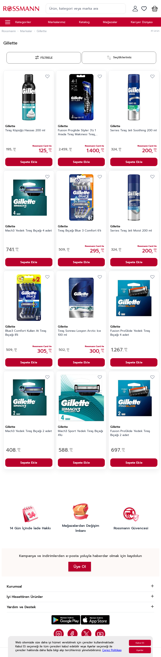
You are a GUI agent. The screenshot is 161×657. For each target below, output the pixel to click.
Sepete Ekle (28, 162)
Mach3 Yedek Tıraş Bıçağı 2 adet (28, 431)
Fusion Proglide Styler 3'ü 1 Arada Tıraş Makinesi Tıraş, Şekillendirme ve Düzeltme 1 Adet (78, 132)
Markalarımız (56, 22)
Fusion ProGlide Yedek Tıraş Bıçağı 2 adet (130, 433)
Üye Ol (80, 567)
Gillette (10, 126)
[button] (154, 9)
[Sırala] (119, 57)
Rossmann (9, 31)
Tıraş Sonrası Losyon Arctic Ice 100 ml (79, 333)
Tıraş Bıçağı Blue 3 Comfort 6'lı (79, 231)
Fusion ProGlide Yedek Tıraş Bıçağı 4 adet (130, 333)
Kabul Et (140, 642)
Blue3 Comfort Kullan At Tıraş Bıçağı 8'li (25, 333)
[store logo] (21, 8)
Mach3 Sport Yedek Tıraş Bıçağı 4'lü (80, 433)
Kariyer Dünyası (142, 22)
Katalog (84, 22)
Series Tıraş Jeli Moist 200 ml (131, 231)
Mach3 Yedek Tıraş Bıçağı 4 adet (28, 231)
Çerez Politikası (112, 650)
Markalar (26, 31)
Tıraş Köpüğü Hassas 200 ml (25, 130)
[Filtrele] (43, 58)
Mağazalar (110, 22)
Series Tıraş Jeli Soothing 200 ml (133, 130)
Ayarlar (139, 650)
